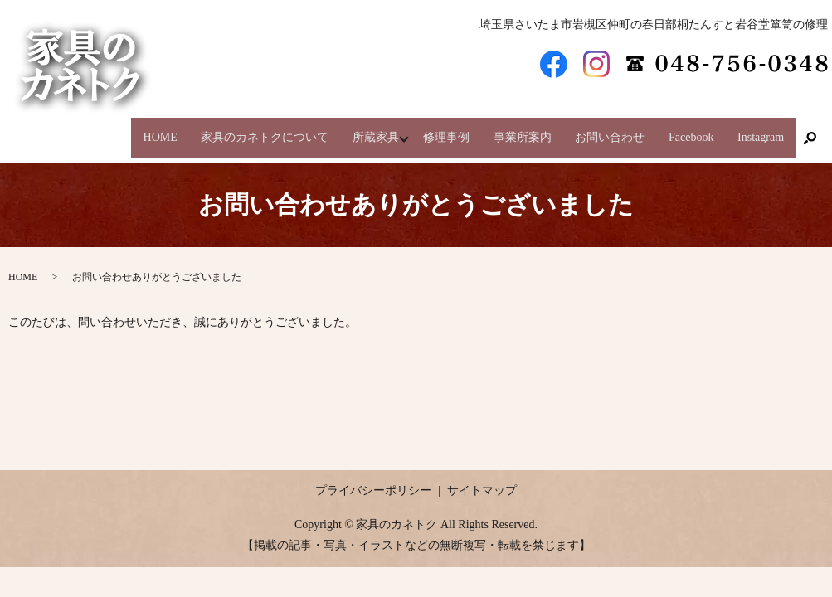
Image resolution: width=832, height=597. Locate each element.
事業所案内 (508, 130)
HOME (126, 130)
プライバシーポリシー (373, 475)
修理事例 (428, 130)
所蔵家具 (350, 130)
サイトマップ (482, 475)
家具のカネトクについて (235, 130)
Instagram (759, 130)
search (810, 131)
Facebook (685, 130)
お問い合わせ (600, 130)
